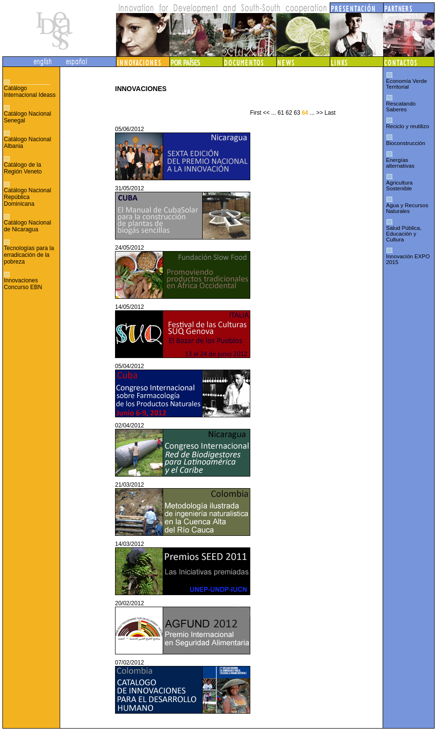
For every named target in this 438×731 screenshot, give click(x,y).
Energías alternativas (400, 163)
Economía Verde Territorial (406, 84)
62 (289, 112)
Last (329, 112)
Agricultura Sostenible (399, 185)
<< (266, 112)
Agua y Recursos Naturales (407, 208)
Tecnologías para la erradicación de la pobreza (29, 255)
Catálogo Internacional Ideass (29, 91)
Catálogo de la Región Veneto (23, 168)
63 (297, 112)
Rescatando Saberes (400, 106)
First (255, 112)
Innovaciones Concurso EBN (23, 284)
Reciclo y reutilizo (407, 126)
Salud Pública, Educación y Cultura (404, 233)
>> (319, 112)
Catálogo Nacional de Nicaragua (27, 226)
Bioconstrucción (405, 143)
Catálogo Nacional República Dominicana (27, 197)
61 (281, 112)
